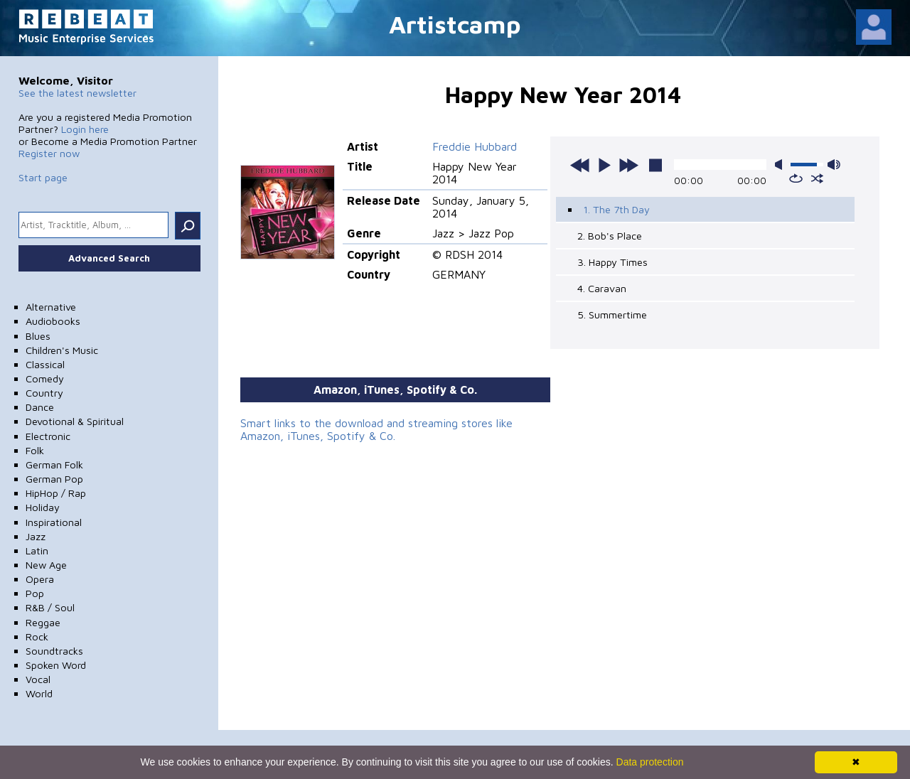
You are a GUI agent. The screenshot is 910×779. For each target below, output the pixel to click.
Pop (35, 593)
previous (580, 165)
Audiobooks (53, 321)
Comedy (45, 378)
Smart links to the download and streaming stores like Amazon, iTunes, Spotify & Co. (376, 429)
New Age (46, 565)
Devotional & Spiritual (75, 421)
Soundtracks (54, 651)
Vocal (38, 679)
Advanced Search (109, 258)
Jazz (36, 536)
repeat (796, 178)
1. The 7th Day (616, 209)
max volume (834, 164)
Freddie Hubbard (474, 146)
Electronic (48, 436)
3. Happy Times (612, 262)
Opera (40, 579)
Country (44, 393)
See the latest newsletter (77, 93)
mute (781, 164)
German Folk (54, 464)
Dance (40, 407)
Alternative (51, 307)
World (39, 693)
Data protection (650, 762)
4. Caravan (601, 288)
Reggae (43, 622)
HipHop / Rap (56, 493)
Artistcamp (455, 23)
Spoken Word (56, 665)
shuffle (817, 178)
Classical (45, 364)
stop (655, 165)
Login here (85, 129)
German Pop (54, 479)
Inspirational (54, 522)
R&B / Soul (50, 607)
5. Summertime (612, 314)
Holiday (43, 507)
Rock (37, 636)
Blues (38, 336)
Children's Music (62, 350)
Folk (35, 450)
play (604, 165)
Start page (43, 177)
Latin (37, 550)
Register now (49, 153)
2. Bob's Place (609, 236)
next (628, 165)
